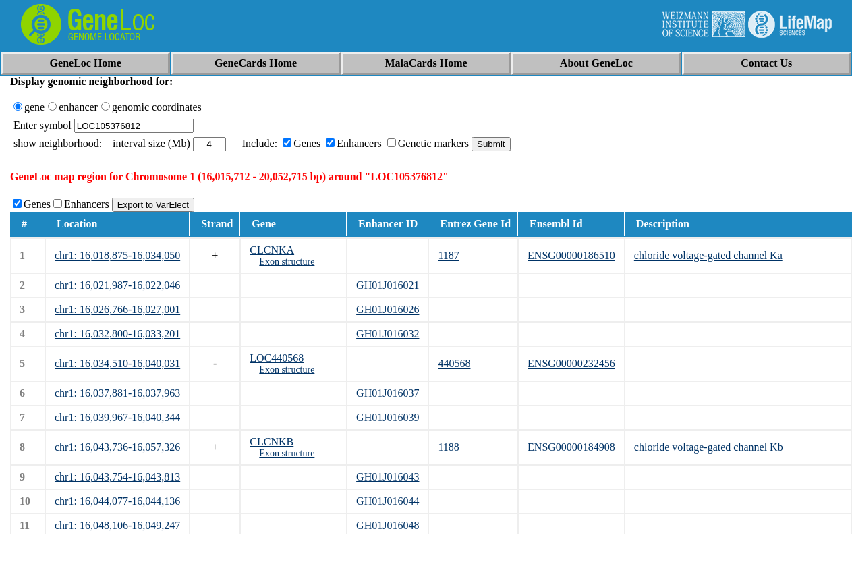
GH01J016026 (387, 309)
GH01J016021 (387, 285)
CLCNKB (271, 441)
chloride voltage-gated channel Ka (708, 255)
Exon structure (286, 261)
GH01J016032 (387, 333)
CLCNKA (272, 250)
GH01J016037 (387, 393)
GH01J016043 (387, 477)
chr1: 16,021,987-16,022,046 (117, 285)
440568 (454, 363)
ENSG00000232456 (571, 363)
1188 (448, 447)
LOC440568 (277, 358)
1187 (448, 255)
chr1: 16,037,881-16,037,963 (117, 393)
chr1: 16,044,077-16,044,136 (117, 501)
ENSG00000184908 (571, 447)
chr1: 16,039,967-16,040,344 (117, 417)
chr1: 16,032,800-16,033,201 (117, 333)
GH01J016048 (387, 525)
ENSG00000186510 (571, 255)
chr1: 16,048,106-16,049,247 (117, 525)
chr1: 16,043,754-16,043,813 (117, 477)
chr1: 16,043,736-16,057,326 (117, 447)
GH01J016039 (387, 417)
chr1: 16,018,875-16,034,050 (117, 255)
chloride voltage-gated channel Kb (708, 447)
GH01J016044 (387, 501)
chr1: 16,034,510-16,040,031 (117, 363)
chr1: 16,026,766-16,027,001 (117, 309)
